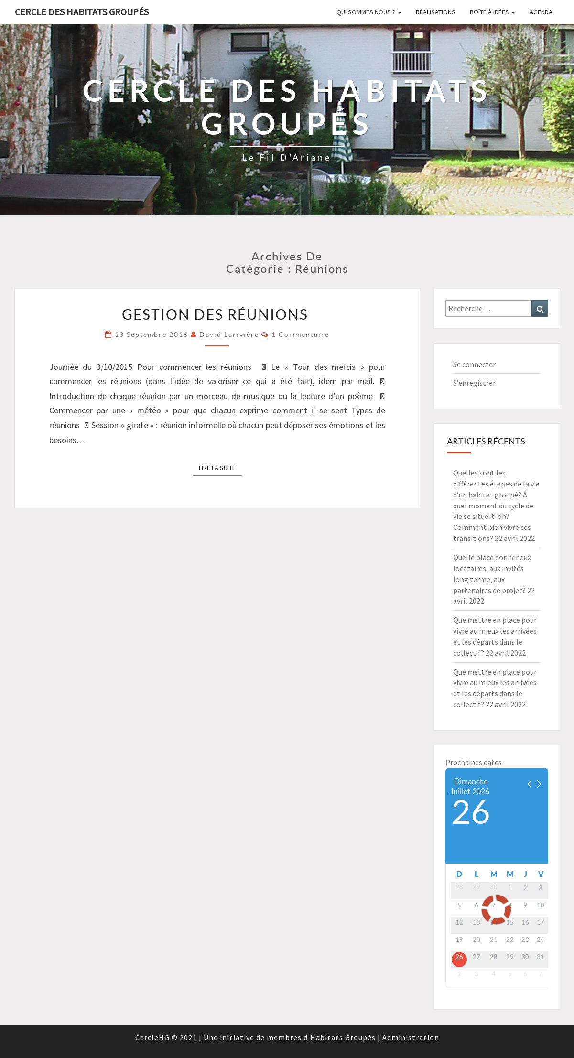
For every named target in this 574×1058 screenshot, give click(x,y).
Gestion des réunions (217, 314)
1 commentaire (300, 334)
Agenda (541, 12)
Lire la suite (220, 467)
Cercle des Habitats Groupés (82, 12)
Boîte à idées (492, 12)
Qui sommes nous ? (368, 12)
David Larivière (229, 334)
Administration (410, 1037)
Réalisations (435, 12)
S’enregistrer (474, 383)
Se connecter (474, 364)
